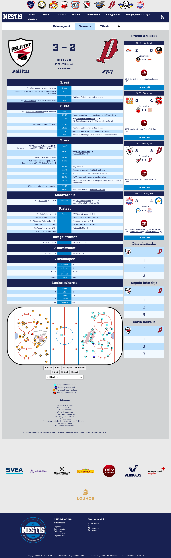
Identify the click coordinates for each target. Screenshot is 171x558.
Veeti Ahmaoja (82, 131)
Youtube (94, 530)
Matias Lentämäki (27, 148)
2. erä (64, 372)
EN (162, 18)
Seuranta (85, 26)
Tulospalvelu (59, 529)
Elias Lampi (23, 91)
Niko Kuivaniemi (83, 152)
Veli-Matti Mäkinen (97, 170)
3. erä (74, 372)
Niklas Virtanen (40, 161)
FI (162, 15)
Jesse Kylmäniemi (83, 121)
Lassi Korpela (104, 121)
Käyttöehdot (74, 555)
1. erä (54, 372)
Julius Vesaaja (36, 88)
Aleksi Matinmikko (137, 230)
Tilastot (105, 26)
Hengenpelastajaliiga (138, 14)
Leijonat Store (59, 536)
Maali (48, 368)
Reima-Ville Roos (150, 129)
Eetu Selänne (42, 124)
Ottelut (45, 14)
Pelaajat (76, 14)
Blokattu (80, 368)
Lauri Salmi (81, 97)
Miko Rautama (30, 101)
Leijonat (57, 527)
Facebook (95, 523)
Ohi (57, 368)
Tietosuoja (85, 555)
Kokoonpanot (61, 26)
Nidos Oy (140, 555)
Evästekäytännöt (99, 555)
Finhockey (58, 531)
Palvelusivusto (60, 533)
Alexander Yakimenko (35, 112)
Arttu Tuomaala (136, 232)
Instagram (95, 528)
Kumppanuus (113, 14)
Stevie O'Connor (136, 79)
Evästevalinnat (113, 555)
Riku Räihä (43, 201)
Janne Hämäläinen (152, 232)
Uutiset (32, 14)
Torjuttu (68, 368)
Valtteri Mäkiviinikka (85, 119)
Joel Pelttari (81, 154)
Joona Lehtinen (28, 163)
